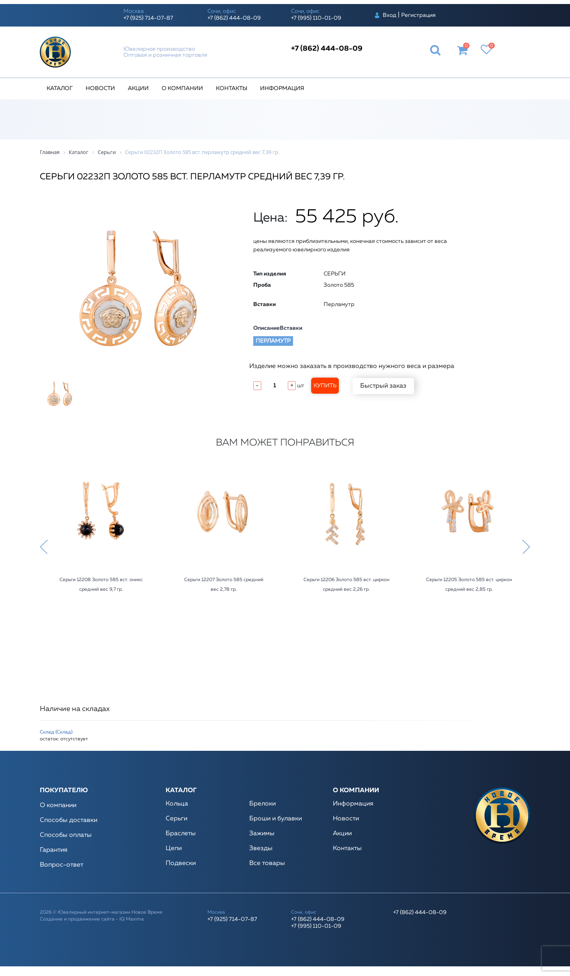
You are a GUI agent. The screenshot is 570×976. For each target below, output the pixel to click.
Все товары (267, 863)
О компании (182, 88)
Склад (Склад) (56, 732)
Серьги (176, 819)
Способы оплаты (66, 835)
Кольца (177, 804)
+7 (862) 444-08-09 (234, 18)
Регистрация (418, 15)
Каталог (60, 88)
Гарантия (54, 850)
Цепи (174, 848)
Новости (100, 88)
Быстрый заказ (383, 386)
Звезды (261, 848)
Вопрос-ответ (61, 865)
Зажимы (262, 833)
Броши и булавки (275, 819)
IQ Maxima (131, 919)
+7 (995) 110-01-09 (316, 18)
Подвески (181, 863)
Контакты (231, 88)
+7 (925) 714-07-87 (148, 18)
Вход (389, 15)
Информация (282, 88)
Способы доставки (68, 820)
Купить (325, 385)
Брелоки (262, 804)
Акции (138, 88)
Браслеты (181, 833)
